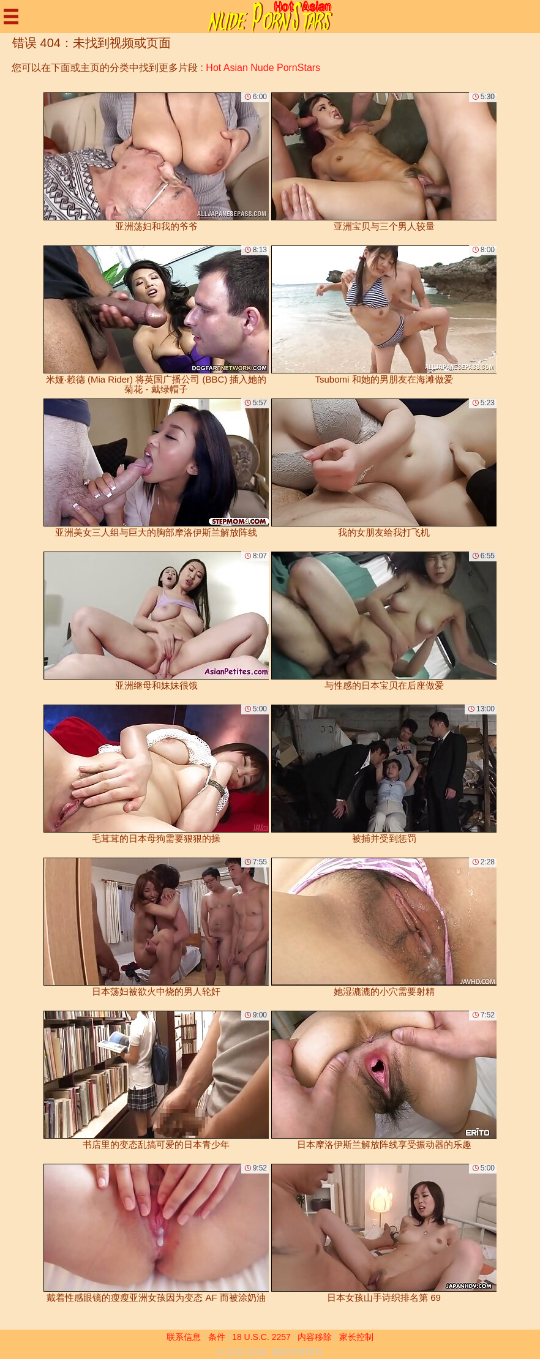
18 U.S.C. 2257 (261, 1337)
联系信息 (184, 1337)
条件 (216, 1337)
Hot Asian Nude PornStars (263, 67)
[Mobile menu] (11, 16)
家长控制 (356, 1337)
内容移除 (315, 1337)
